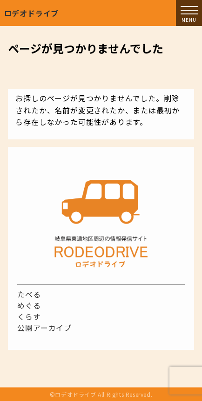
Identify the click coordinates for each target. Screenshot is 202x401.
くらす (28, 316)
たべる (28, 294)
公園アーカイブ (44, 327)
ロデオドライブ (31, 13)
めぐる (28, 305)
